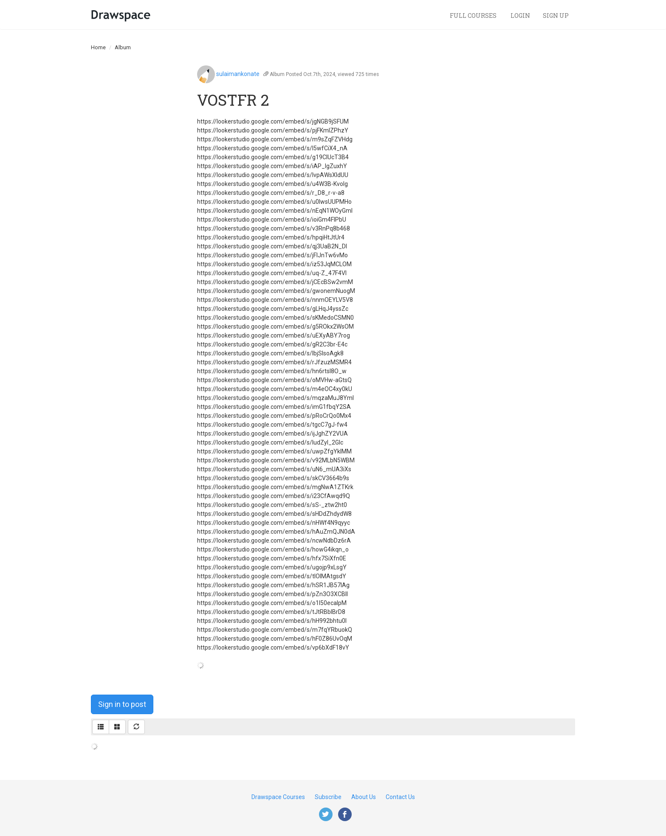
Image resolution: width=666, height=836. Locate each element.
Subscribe (328, 797)
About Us (363, 797)
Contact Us (400, 797)
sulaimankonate (238, 73)
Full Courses (474, 15)
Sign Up (556, 15)
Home (98, 47)
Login (520, 15)
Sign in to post (122, 704)
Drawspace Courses (278, 797)
